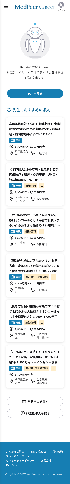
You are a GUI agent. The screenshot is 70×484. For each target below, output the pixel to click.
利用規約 (57, 451)
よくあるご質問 (15, 451)
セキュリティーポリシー (20, 460)
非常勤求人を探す (35, 413)
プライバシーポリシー (19, 456)
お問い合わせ (38, 451)
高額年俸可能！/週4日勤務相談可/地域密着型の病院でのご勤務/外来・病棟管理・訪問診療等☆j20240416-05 (35, 128)
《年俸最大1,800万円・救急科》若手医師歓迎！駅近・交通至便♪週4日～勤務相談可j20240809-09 (34, 174)
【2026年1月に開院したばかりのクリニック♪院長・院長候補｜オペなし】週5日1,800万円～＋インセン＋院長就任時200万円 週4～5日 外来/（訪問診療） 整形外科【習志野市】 (35, 362)
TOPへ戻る (34, 93)
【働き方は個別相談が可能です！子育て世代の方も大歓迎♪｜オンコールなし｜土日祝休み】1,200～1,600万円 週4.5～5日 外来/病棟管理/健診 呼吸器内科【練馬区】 (34, 316)
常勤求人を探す (34, 401)
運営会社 (46, 460)
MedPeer (11, 465)
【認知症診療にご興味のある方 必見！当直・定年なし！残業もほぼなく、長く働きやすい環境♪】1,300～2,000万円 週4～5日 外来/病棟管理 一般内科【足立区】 (34, 271)
